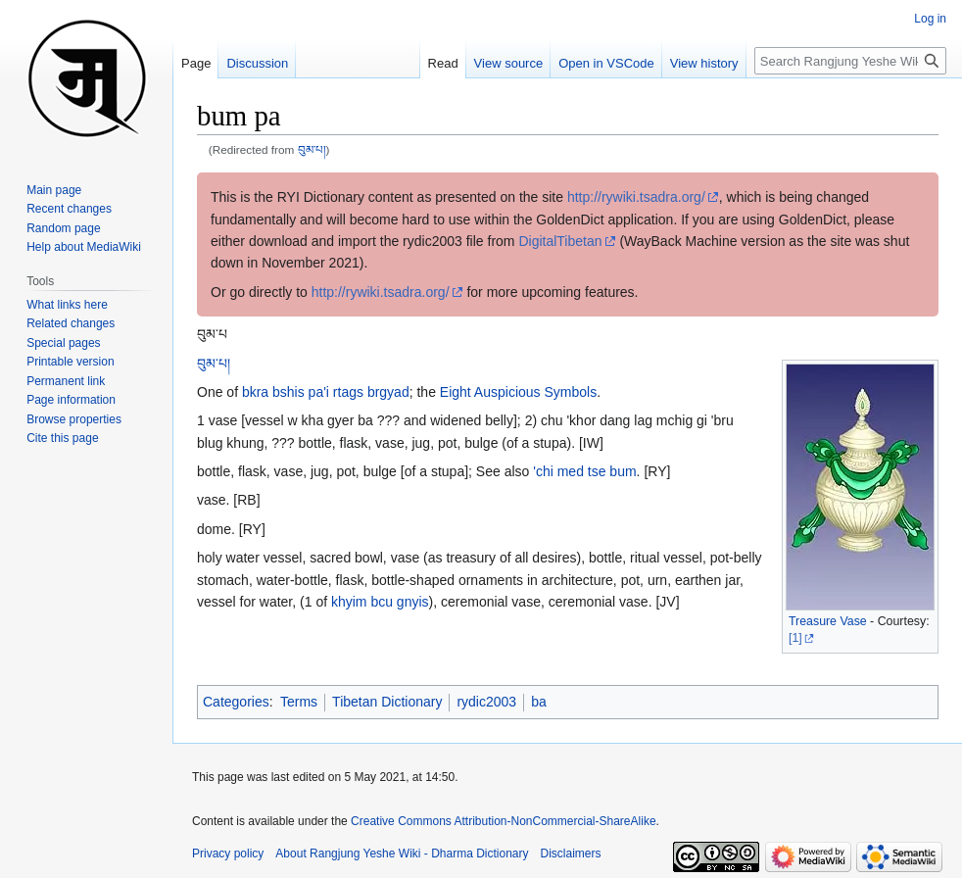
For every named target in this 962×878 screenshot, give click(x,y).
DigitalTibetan (559, 241)
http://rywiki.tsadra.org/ (636, 197)
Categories (236, 701)
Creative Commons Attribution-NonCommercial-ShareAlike (503, 821)
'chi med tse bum (584, 471)
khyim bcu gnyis (380, 602)
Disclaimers (571, 853)
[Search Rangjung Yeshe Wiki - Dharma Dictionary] (850, 60)
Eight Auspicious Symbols (518, 392)
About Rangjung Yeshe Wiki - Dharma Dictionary (401, 853)
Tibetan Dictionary (387, 701)
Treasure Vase (828, 621)
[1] (795, 638)
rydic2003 (486, 701)
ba (539, 701)
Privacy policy (228, 853)
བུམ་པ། (312, 149)
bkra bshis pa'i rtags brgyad (325, 392)
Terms (298, 701)
